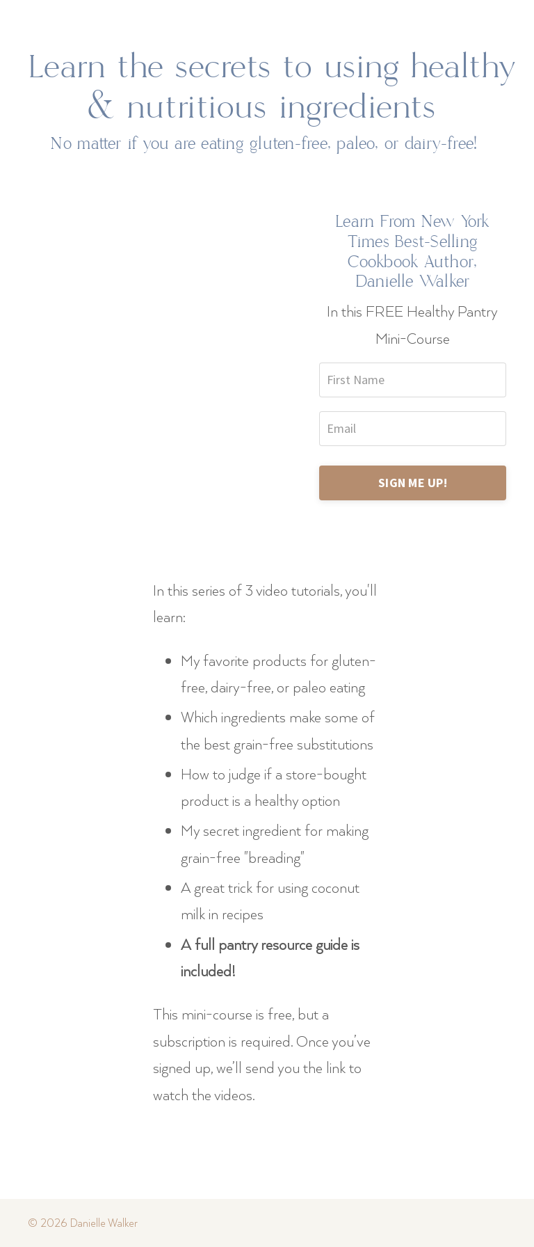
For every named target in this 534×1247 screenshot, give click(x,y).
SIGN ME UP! (412, 483)
